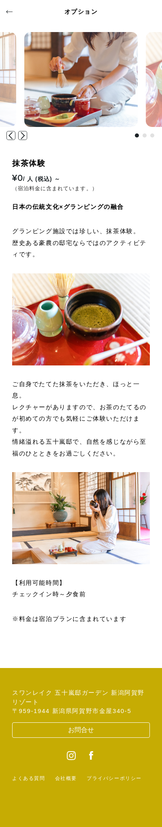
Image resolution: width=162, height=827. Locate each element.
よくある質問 (28, 778)
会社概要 (66, 778)
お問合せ (81, 729)
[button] (137, 135)
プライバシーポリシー (114, 778)
